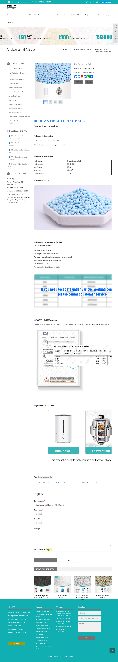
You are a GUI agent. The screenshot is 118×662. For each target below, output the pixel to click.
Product (39, 607)
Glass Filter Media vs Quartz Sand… (18, 151)
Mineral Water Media (15, 88)
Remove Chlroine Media (16, 79)
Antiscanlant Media (41, 632)
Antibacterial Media (101, 49)
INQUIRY (79, 82)
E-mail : (37, 519)
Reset (69, 560)
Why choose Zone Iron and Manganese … (18, 158)
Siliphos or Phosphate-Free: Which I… (18, 165)
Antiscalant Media (14, 96)
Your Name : (39, 510)
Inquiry (106, 15)
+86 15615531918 (21, 191)
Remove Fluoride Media (16, 92)
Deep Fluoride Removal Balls (57, 483)
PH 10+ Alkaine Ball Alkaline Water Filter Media (81, 598)
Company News (96, 15)
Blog (86, 15)
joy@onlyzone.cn (18, 194)
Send (45, 560)
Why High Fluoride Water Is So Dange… (18, 144)
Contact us (10, 23)
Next (68, 81)
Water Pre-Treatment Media (72, 15)
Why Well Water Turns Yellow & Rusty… (17, 137)
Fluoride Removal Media (53, 15)
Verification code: (40, 549)
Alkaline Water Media (15, 69)
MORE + (16, 643)
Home (8, 15)
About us (16, 15)
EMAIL (89, 82)
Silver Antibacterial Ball (94, 483)
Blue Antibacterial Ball (45, 477)
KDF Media (12, 100)
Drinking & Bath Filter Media (32, 15)
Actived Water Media (15, 104)
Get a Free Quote (105, 2)
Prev (38, 81)
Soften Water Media (15, 112)
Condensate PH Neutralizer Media (19, 117)
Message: (37, 529)
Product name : (40, 501)
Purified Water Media (15, 108)
